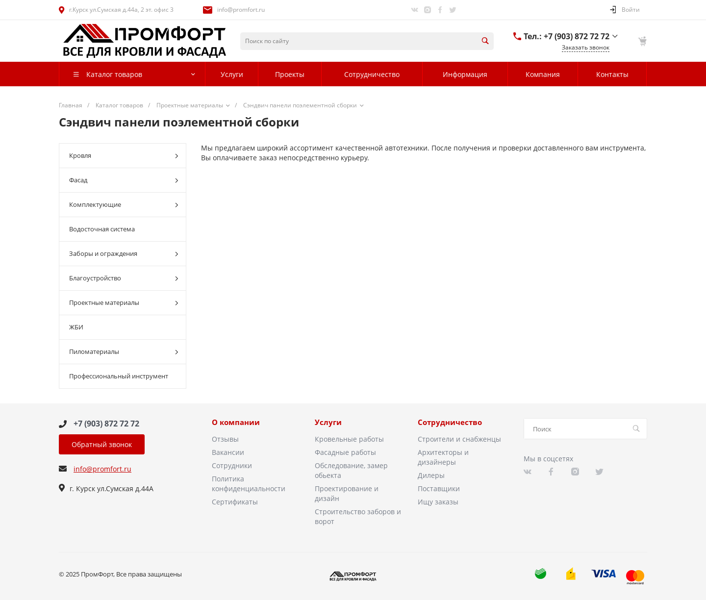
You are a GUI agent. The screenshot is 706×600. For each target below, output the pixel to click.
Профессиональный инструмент (118, 376)
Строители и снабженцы (459, 439)
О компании (236, 422)
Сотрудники (232, 465)
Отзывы (225, 439)
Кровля (123, 155)
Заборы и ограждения (123, 253)
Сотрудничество (450, 422)
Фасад (123, 180)
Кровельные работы (349, 439)
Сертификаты (235, 501)
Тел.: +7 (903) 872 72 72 (566, 36)
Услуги (328, 422)
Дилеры (431, 475)
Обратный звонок (102, 444)
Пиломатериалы (123, 351)
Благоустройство (123, 278)
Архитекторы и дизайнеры (443, 457)
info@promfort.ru (241, 9)
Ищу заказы (438, 501)
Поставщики (439, 488)
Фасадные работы (345, 452)
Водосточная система (102, 229)
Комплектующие (123, 204)
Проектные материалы (123, 302)
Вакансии (228, 452)
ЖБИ (76, 327)
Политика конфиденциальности (248, 483)
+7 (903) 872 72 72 (106, 423)
